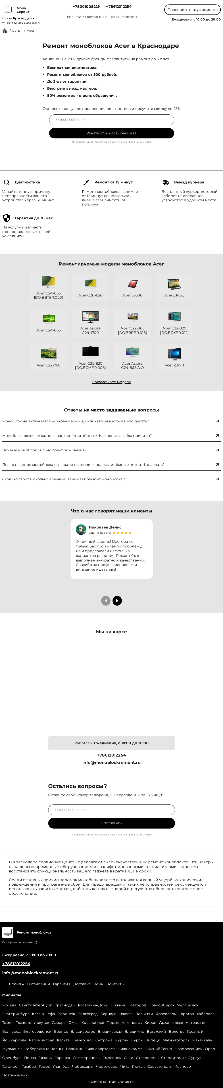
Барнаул (108, 1014)
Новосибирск (162, 1005)
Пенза (30, 1058)
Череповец (106, 1066)
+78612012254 (118, 6)
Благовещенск (37, 1031)
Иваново (182, 1066)
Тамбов (29, 1066)
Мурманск (12, 1049)
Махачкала (202, 1040)
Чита (124, 1066)
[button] (117, 601)
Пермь (113, 1022)
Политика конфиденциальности (111, 1081)
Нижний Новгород (128, 1005)
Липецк (152, 1040)
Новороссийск (188, 1049)
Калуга (63, 1040)
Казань (38, 1014)
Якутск (138, 1066)
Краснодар (64, 1005)
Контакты (129, 17)
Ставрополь (147, 1058)
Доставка (82, 984)
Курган (122, 1040)
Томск (7, 1022)
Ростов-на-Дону (93, 1005)
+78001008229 (86, 6)
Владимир (134, 1031)
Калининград (41, 1040)
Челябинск (187, 1005)
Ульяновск (132, 1022)
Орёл (210, 1049)
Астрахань (195, 1022)
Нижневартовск (100, 1049)
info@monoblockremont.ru (111, 762)
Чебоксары (82, 1066)
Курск (136, 1040)
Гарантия (62, 984)
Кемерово (82, 1040)
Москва (9, 1005)
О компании (95, 17)
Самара (59, 1022)
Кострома (103, 1040)
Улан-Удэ (60, 1066)
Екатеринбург (15, 1014)
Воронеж (66, 1014)
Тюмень (23, 1022)
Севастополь (159, 1066)
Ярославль (166, 1014)
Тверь (44, 1066)
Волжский (156, 1031)
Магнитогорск (176, 1040)
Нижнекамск (130, 1049)
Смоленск (111, 1058)
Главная (15, 31)
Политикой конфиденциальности (130, 141)
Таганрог (10, 1066)
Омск (74, 1022)
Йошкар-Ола (14, 1040)
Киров (150, 1022)
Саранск (62, 1058)
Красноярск (92, 1022)
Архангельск (171, 1022)
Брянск (61, 1031)
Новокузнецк (14, 1075)
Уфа (51, 1014)
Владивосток (83, 1031)
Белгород (11, 1031)
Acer (30, 31)
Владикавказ (110, 1031)
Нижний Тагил (158, 1049)
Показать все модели (111, 382)
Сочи (128, 1058)
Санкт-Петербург (35, 1005)
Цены (114, 17)
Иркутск (41, 1022)
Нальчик (74, 1049)
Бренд (74, 17)
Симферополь (86, 1058)
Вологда (176, 1031)
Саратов (186, 1014)
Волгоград (88, 1014)
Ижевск (126, 1014)
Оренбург (11, 1058)
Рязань (45, 1058)
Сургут (195, 1058)
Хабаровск (207, 1014)
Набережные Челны (43, 1049)
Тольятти (144, 1014)
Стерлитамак (173, 1058)
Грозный (195, 1031)
